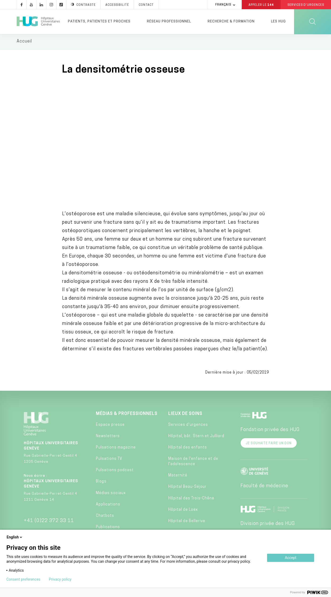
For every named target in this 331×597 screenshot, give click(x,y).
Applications (108, 505)
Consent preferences (23, 579)
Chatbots (105, 517)
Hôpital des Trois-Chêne (191, 499)
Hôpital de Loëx (183, 511)
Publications (108, 528)
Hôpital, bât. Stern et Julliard (196, 437)
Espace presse (110, 425)
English (15, 537)
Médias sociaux (111, 494)
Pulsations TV (109, 460)
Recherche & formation (231, 21)
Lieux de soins (185, 415)
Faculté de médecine (264, 486)
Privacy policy (60, 579)
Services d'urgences (188, 425)
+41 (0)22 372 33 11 (49, 521)
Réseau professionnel (169, 21)
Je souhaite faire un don (269, 444)
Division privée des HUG (267, 524)
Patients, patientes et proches (99, 21)
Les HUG (278, 21)
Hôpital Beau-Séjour (187, 488)
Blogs (101, 482)
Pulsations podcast (115, 471)
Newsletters (108, 437)
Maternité (177, 476)
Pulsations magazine (116, 448)
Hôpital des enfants (187, 448)
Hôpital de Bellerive (186, 522)
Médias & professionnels (126, 415)
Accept (290, 558)
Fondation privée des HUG (270, 430)
